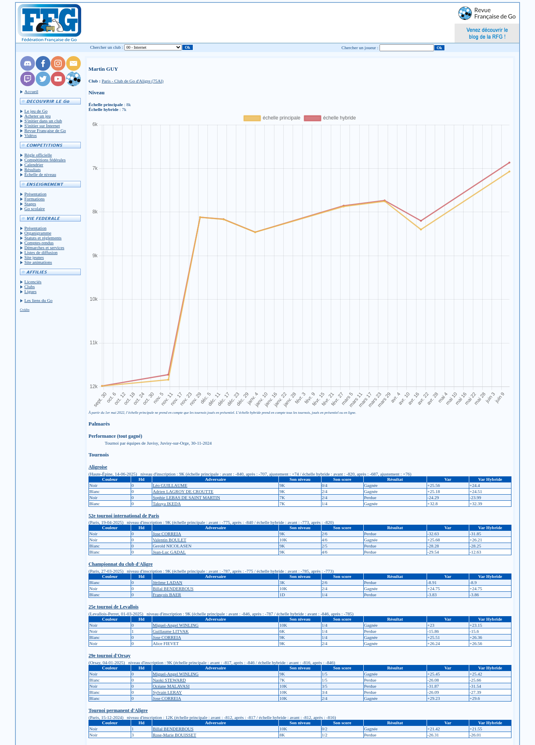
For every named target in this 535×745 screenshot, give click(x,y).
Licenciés (32, 281)
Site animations (38, 262)
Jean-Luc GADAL (169, 552)
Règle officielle (38, 154)
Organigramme (37, 232)
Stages (30, 203)
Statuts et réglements (43, 237)
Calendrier (33, 164)
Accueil (31, 91)
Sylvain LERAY (167, 692)
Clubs (29, 286)
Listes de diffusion (41, 252)
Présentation (35, 193)
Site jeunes (34, 257)
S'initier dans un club (43, 120)
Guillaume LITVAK (171, 631)
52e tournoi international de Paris (123, 516)
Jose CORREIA (167, 533)
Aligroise (97, 467)
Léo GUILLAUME (170, 485)
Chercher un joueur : (359, 47)
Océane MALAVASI (171, 686)
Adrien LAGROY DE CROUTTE (183, 491)
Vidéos (30, 135)
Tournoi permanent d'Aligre (118, 710)
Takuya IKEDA (167, 503)
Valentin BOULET (169, 539)
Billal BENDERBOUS (173, 588)
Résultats (32, 169)
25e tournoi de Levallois (113, 607)
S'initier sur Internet (42, 125)
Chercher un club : (106, 47)
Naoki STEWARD (169, 680)
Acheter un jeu (37, 115)
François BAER (167, 594)
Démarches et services (44, 247)
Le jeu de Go (35, 111)
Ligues (30, 291)
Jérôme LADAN (167, 582)
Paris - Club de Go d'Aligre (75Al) (132, 80)
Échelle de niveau (40, 174)
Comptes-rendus (39, 242)
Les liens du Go (38, 300)
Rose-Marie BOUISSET (174, 734)
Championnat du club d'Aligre (120, 564)
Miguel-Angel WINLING (175, 625)
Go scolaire (34, 208)
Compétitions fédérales (45, 159)
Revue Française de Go (45, 130)
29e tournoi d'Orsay (109, 655)
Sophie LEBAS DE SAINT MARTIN (186, 497)
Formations (34, 198)
